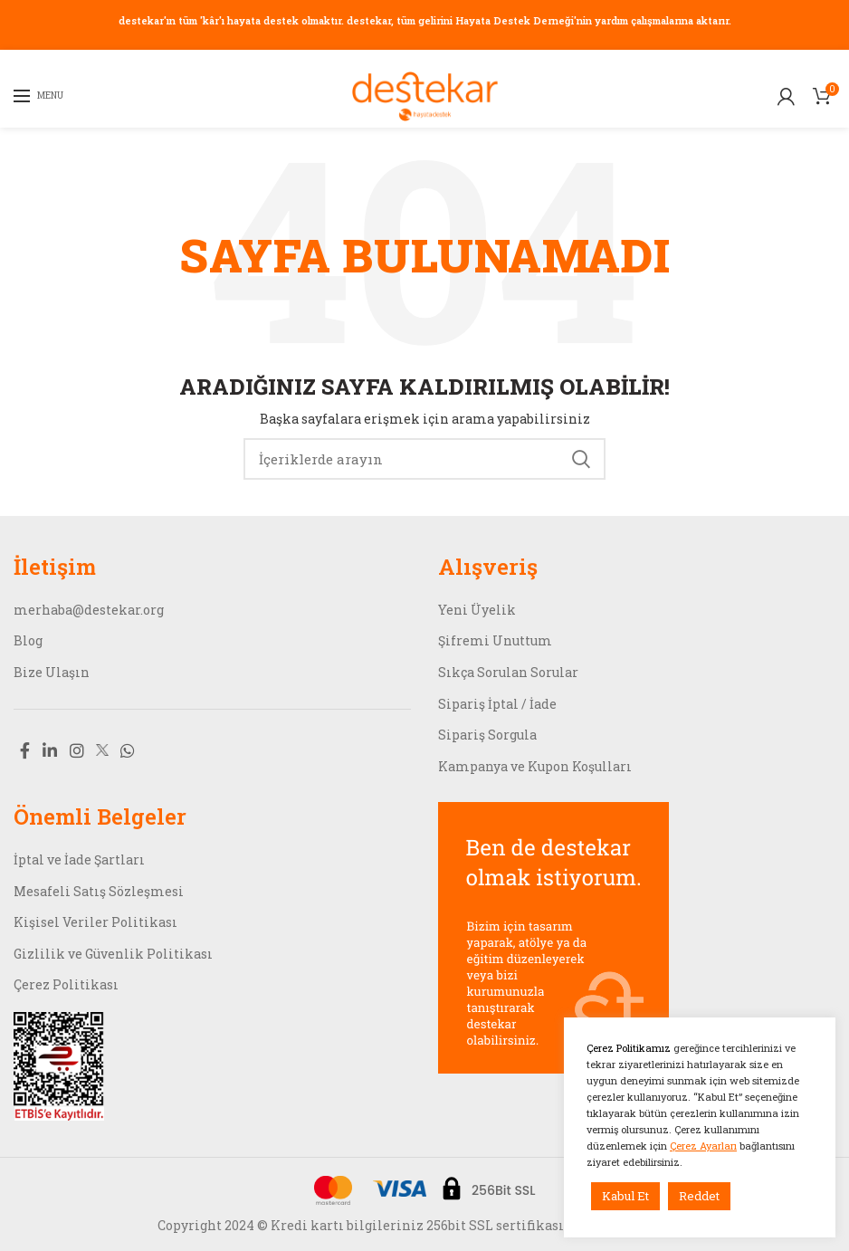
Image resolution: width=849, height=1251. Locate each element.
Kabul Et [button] (625, 1196)
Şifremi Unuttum (495, 640)
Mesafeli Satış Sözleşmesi (99, 891)
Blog (28, 640)
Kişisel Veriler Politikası (95, 922)
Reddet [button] (699, 1196)
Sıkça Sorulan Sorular (508, 672)
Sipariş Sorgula (487, 734)
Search (581, 459)
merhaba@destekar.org (89, 609)
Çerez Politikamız (630, 1048)
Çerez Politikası (66, 984)
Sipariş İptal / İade (497, 703)
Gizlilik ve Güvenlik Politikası (113, 953)
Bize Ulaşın (52, 672)
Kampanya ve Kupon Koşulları (535, 766)
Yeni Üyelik (477, 609)
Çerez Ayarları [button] (703, 1145)
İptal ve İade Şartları (79, 859)
